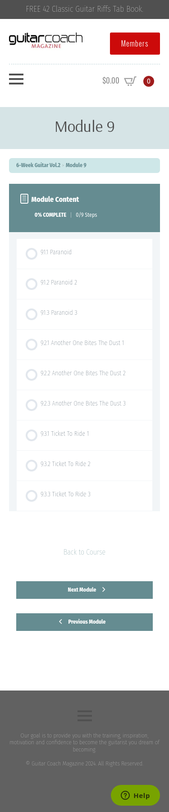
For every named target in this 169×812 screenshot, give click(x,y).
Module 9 (76, 165)
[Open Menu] (16, 79)
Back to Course (84, 552)
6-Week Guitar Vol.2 (38, 165)
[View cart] (128, 81)
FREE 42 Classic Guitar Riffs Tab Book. (84, 9)
